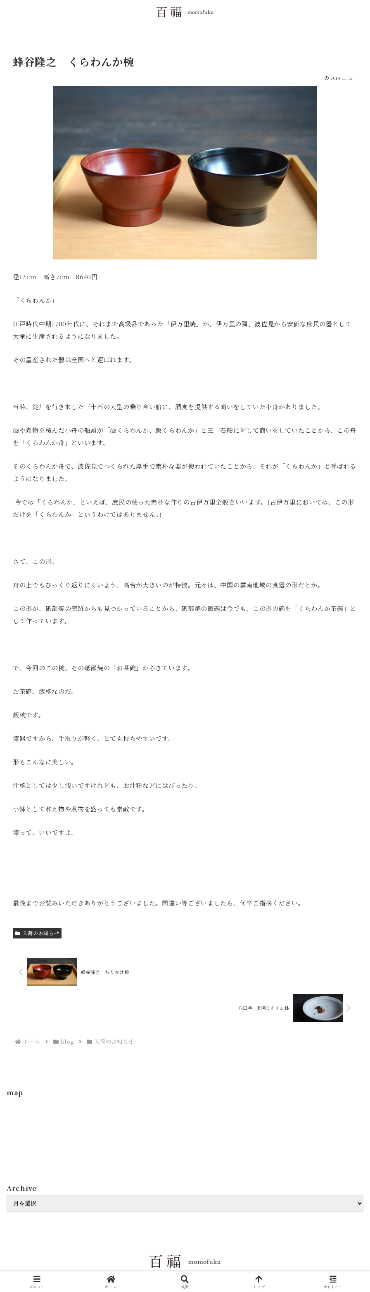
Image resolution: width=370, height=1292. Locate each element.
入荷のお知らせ (37, 932)
